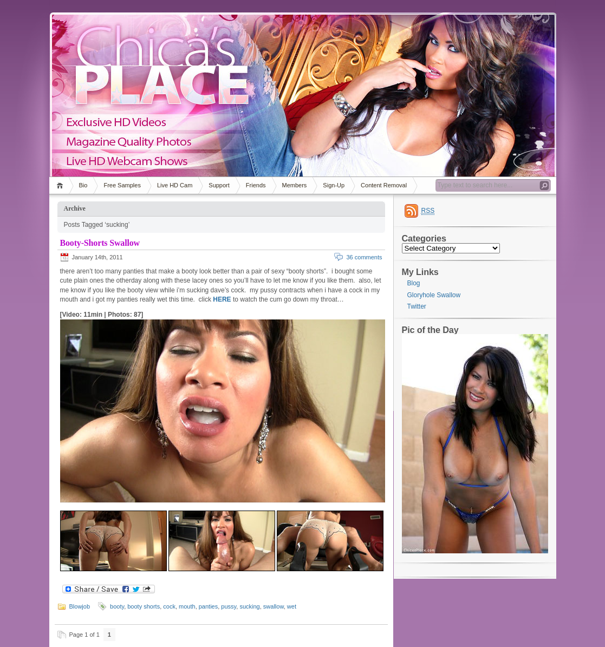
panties (208, 606)
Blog (413, 283)
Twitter (416, 306)
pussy (228, 606)
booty (117, 606)
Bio (83, 185)
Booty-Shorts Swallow (100, 242)
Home (61, 185)
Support (219, 185)
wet (291, 606)
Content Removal (384, 185)
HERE (222, 299)
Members (294, 185)
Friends (256, 185)
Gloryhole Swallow (434, 295)
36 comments (364, 257)
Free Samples (121, 185)
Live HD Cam (174, 185)
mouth (187, 606)
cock (169, 606)
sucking (249, 606)
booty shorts (143, 606)
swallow (273, 606)
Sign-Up (333, 185)
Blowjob (79, 606)
